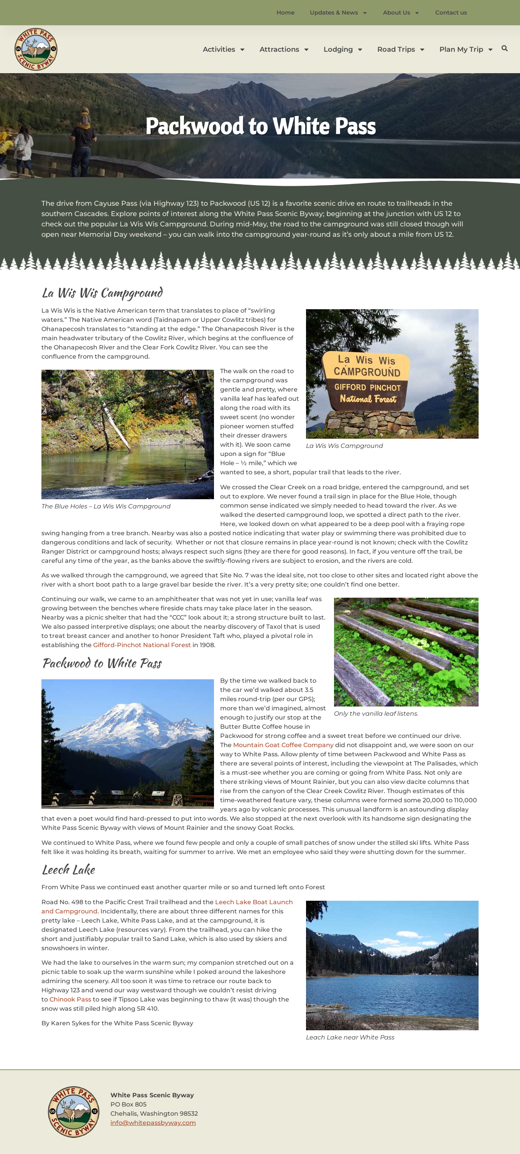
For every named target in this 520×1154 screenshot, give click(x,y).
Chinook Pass (70, 999)
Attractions (285, 49)
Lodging (344, 49)
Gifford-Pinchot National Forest (142, 645)
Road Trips (401, 49)
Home (285, 12)
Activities (224, 49)
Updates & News (339, 13)
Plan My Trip (466, 49)
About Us (401, 13)
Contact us (451, 12)
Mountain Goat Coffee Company (283, 745)
